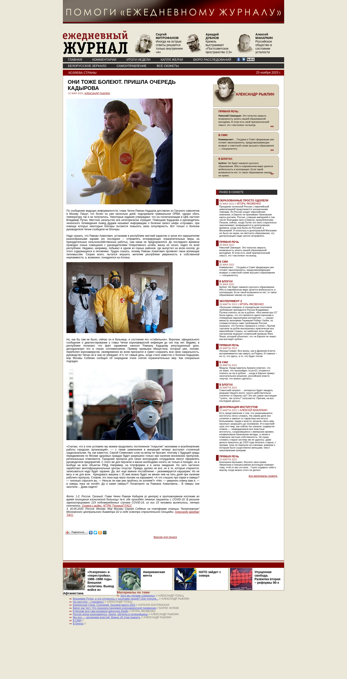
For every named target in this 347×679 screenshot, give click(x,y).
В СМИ (223, 261)
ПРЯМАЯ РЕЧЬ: (228, 111)
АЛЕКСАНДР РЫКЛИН (97, 93)
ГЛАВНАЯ (75, 59)
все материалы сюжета (263, 476)
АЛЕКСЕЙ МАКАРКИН (253, 410)
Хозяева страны (82, 72)
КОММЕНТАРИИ (104, 59)
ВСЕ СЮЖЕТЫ (168, 66)
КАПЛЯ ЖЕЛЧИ (172, 59)
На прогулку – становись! (88, 601)
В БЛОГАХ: (225, 158)
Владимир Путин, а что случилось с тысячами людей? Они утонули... (115, 598)
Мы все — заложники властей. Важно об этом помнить (106, 617)
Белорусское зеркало (87, 66)
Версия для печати (165, 537)
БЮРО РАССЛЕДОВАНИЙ (212, 59)
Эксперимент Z (230, 301)
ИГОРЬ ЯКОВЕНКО (249, 203)
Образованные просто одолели (243, 200)
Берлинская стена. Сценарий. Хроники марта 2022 (104, 605)
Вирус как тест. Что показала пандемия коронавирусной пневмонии (114, 608)
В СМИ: (223, 135)
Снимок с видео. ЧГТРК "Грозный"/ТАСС (107, 505)
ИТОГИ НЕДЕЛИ (138, 59)
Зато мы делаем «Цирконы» (137, 595)
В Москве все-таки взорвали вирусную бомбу (101, 611)
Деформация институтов (238, 407)
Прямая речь (229, 242)
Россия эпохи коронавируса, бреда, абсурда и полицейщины (110, 614)
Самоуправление (132, 66)
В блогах (226, 281)
